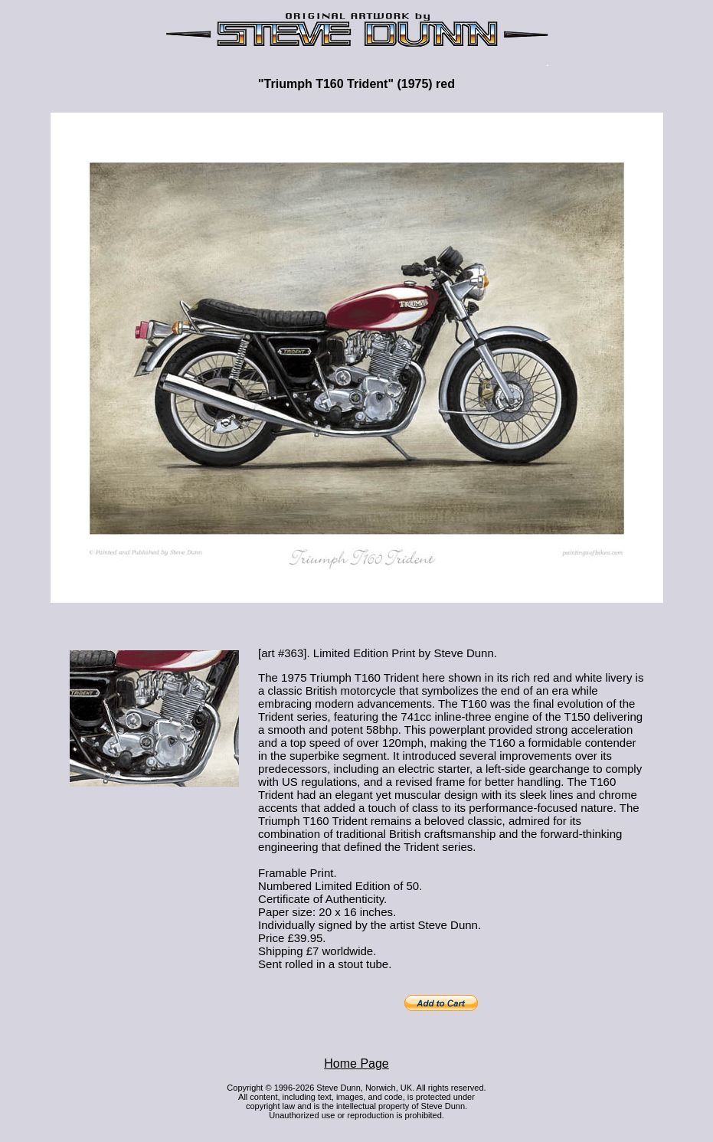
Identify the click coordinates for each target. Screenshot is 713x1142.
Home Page (356, 1063)
